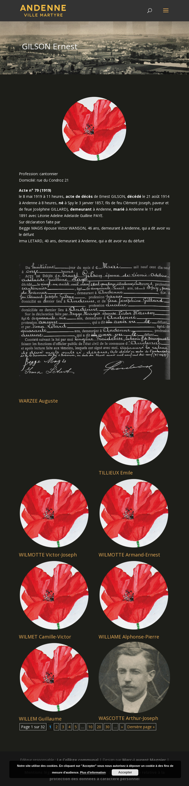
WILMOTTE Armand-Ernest (129, 554)
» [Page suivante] (122, 726)
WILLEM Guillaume (40, 718)
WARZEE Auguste (38, 401)
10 (90, 726)
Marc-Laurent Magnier (144, 759)
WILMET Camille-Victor (45, 636)
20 (99, 726)
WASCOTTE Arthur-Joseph (128, 718)
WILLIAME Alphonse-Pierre (129, 636)
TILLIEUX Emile (116, 472)
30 (107, 726)
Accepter (125, 772)
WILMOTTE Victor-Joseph (48, 554)
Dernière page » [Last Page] (141, 726)
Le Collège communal (77, 759)
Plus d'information (93, 772)
